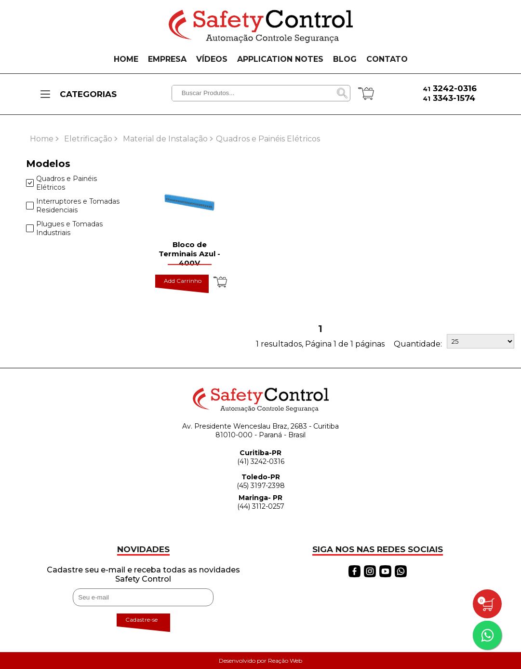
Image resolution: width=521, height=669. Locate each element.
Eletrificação (88, 138)
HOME (126, 59)
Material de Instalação (165, 138)
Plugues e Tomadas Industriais (64, 228)
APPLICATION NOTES (280, 59)
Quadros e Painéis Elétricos (61, 183)
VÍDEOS (211, 59)
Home (41, 138)
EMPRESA (167, 59)
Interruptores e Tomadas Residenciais (73, 205)
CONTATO (387, 59)
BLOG (345, 59)
